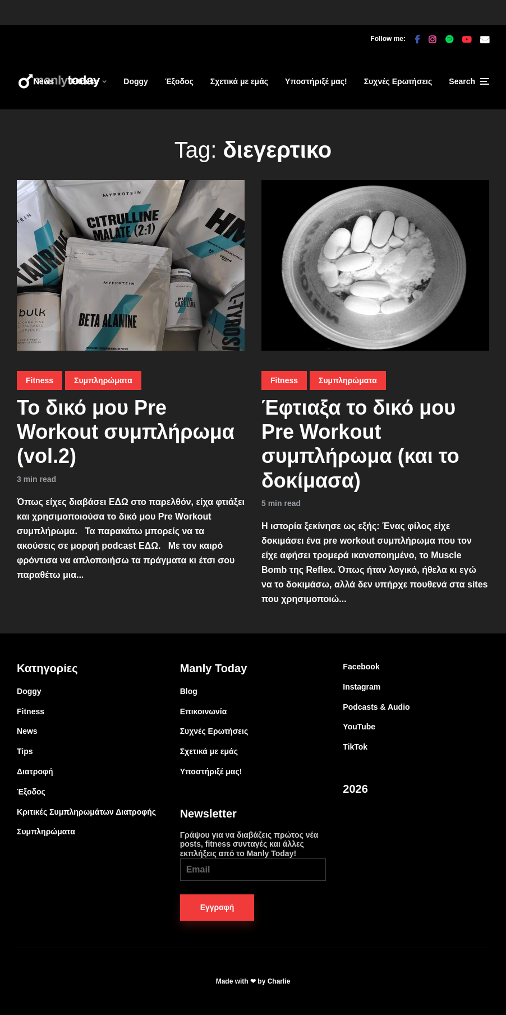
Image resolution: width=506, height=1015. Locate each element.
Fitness (84, 81)
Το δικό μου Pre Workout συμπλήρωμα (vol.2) (125, 431)
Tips (25, 751)
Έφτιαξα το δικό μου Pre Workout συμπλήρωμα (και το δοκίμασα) (360, 444)
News (44, 81)
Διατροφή (35, 771)
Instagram (361, 686)
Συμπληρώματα (103, 380)
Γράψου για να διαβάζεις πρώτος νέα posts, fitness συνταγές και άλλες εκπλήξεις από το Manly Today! (253, 855)
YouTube (359, 726)
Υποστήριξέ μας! (316, 81)
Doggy (135, 81)
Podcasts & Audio (376, 706)
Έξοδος (179, 81)
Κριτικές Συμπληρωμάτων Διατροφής (86, 811)
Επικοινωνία (203, 711)
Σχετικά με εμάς (239, 81)
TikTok (355, 746)
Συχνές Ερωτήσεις (398, 81)
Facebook (361, 666)
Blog (188, 691)
